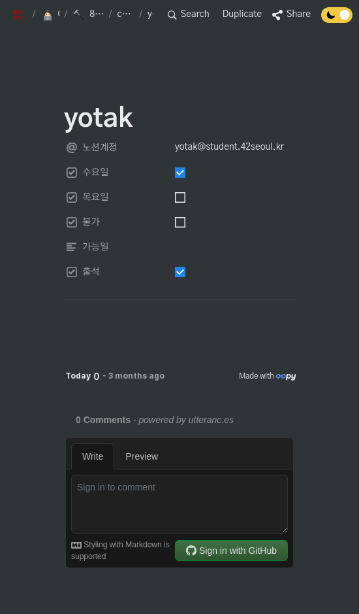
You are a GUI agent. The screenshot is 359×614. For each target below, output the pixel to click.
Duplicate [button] (242, 14)
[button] (19, 15)
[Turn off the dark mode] (336, 19)
